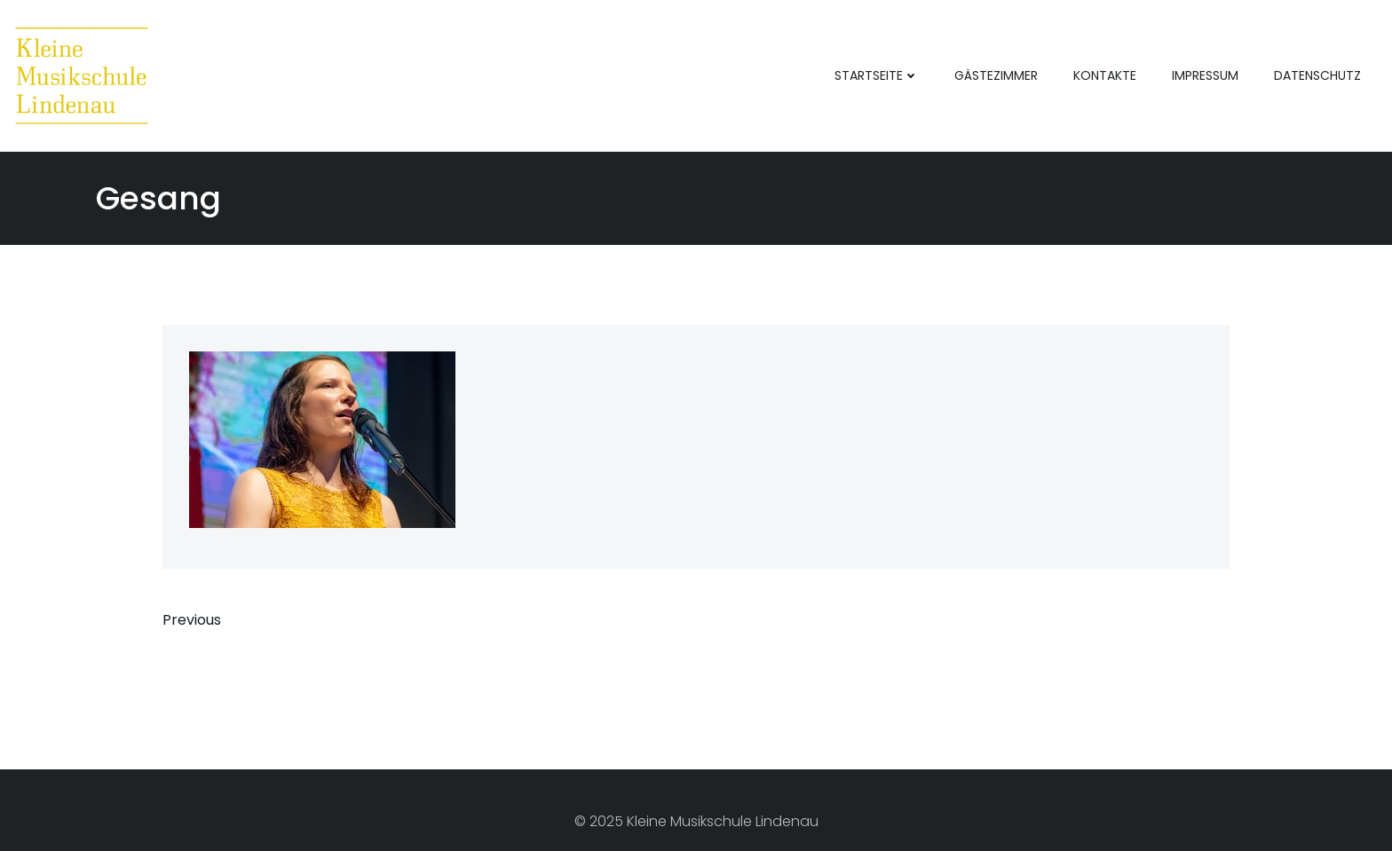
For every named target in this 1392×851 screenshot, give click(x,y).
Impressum (1205, 75)
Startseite (876, 75)
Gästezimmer (996, 75)
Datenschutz (1317, 75)
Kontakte (1104, 75)
